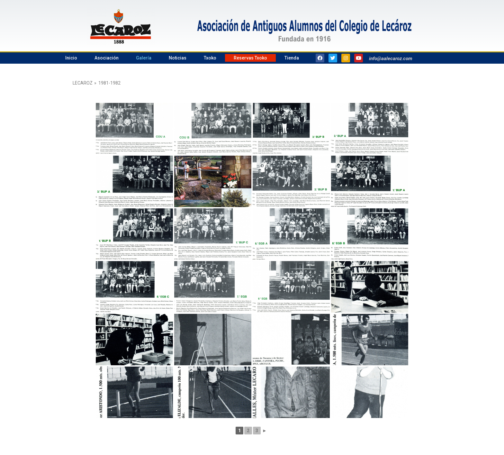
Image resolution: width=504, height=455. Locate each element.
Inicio (71, 57)
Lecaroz (83, 83)
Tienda (291, 57)
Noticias (177, 57)
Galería (143, 57)
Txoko (210, 57)
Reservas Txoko (250, 57)
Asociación (106, 57)
